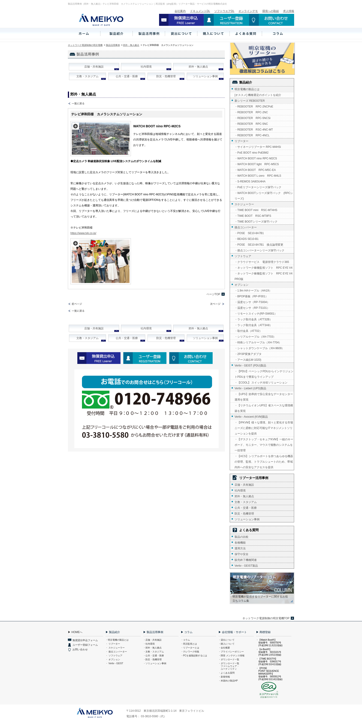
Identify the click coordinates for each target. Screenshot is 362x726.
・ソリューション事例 (154, 663)
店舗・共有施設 (94, 66)
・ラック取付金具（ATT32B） (253, 319)
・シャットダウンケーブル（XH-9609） (259, 348)
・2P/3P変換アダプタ (248, 354)
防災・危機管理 (166, 76)
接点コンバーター (246, 227)
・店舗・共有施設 (152, 640)
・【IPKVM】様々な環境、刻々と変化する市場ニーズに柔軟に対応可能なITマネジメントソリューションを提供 (264, 428)
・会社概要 (224, 647)
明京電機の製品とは (247, 89)
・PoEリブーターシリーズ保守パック (258, 187)
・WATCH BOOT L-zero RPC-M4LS (258, 175)
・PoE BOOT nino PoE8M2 (251, 152)
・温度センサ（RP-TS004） (252, 302)
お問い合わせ (80, 649)
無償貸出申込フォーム (85, 640)
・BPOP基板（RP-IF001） (251, 296)
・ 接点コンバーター (116, 651)
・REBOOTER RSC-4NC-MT (254, 129)
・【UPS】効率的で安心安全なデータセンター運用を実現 (264, 397)
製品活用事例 (113, 45)
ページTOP (213, 294)
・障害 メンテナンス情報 (231, 655)
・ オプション (113, 659)
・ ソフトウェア (114, 655)
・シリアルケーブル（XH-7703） (255, 336)
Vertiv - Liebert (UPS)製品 (250, 388)
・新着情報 (224, 676)
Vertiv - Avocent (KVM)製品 (251, 416)
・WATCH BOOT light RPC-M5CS (257, 164)
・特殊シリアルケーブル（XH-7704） (258, 342)
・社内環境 (149, 644)
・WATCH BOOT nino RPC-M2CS (256, 158)
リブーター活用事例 (253, 478)
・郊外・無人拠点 (152, 647)
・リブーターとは (190, 647)
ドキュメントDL (200, 11)
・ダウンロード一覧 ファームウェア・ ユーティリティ (228, 666)
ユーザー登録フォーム (85, 644)
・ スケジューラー (115, 647)
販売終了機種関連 (246, 560)
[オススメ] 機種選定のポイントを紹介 (258, 95)
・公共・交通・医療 (153, 655)
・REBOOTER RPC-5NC (251, 123)
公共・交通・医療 (127, 76)
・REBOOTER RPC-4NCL (252, 135)
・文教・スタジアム (153, 651)
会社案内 (180, 11)
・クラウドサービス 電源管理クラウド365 (262, 262)
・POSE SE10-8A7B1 (249, 233)
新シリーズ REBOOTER (250, 100)
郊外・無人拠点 (131, 45)
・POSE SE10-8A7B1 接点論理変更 (259, 244)
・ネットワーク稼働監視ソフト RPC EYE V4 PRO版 (264, 276)
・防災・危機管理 (152, 659)
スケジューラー (244, 204)
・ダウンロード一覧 (228, 659)
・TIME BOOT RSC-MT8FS (253, 215)
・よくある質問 (226, 673)
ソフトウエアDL (224, 11)
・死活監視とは (189, 644)
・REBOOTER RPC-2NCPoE (254, 106)
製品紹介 (245, 82)
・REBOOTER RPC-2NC (251, 112)
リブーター (241, 141)
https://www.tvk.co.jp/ (83, 233)
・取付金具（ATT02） (248, 331)
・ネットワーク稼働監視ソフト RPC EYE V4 (264, 267)
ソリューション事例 (205, 76)
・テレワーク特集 (190, 651)
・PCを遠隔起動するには (194, 655)
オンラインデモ (248, 11)
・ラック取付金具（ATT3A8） (253, 325)
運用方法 (240, 548)
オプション (241, 284)
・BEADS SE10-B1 (247, 239)
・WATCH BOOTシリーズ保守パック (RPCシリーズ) (264, 195)
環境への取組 (270, 11)
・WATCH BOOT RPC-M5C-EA (255, 170)
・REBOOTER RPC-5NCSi (252, 118)
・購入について (226, 644)
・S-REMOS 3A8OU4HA (250, 181)
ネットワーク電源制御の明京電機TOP (266, 618)
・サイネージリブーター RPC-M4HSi (258, 147)
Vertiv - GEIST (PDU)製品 (250, 365)
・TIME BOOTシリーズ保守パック (256, 221)
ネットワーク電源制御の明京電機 (85, 45)
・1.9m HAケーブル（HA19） (253, 290)
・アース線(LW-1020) (248, 359)
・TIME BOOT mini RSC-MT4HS (256, 210)
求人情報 (288, 11)
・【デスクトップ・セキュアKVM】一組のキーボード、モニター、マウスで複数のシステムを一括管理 (264, 445)
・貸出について (226, 640)
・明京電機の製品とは (117, 640)
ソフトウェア (243, 256)
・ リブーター (113, 644)
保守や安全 (241, 554)
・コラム (185, 640)
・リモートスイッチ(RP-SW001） (256, 313)
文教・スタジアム (87, 76)
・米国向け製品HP (228, 680)
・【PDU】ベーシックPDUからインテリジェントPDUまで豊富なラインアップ (264, 374)
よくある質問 (249, 530)
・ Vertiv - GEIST (114, 663)
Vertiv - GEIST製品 (246, 565)
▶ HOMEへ (75, 632)
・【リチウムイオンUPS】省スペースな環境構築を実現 (264, 408)
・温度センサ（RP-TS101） (252, 307)
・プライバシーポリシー (231, 651)
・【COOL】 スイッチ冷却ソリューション (261, 382)
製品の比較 (241, 537)
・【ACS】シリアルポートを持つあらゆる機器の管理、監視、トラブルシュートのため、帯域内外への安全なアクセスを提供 (264, 462)
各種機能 (240, 542)
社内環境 (146, 66)
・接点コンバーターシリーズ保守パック (259, 250)
